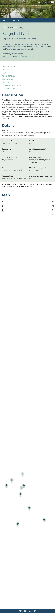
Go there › (9, 89)
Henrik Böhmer (17, 54)
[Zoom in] (52, 210)
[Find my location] (2, 201)
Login (39, 2)
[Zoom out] (52, 213)
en (44, 2)
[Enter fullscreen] (52, 205)
